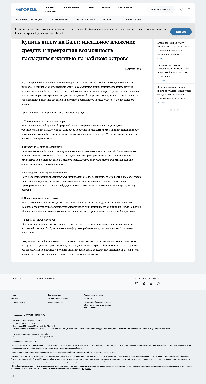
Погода (106, 7)
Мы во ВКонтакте (86, 19)
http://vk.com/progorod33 (22, 359)
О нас (13, 295)
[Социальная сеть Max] (158, 283)
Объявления (125, 7)
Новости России (71, 7)
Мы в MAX (108, 19)
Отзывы (14, 298)
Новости (49, 7)
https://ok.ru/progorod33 (43, 359)
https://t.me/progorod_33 (65, 359)
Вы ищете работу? (131, 19)
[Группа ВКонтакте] (136, 283)
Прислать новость (160, 9)
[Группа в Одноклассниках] (143, 283)
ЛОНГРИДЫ (16, 279)
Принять (181, 31)
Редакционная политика (93, 295)
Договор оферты (18, 302)
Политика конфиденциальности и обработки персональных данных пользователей (97, 305)
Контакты (88, 298)
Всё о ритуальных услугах (29, 19)
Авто (91, 7)
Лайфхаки (50, 11)
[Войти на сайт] (189, 9)
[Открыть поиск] (182, 9)
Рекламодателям (59, 19)
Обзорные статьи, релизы (58, 298)
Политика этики (54, 295)
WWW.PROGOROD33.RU (35, 315)
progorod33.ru (96, 352)
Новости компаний (55, 302)
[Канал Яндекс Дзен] (150, 283)
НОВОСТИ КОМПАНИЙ (45, 279)
